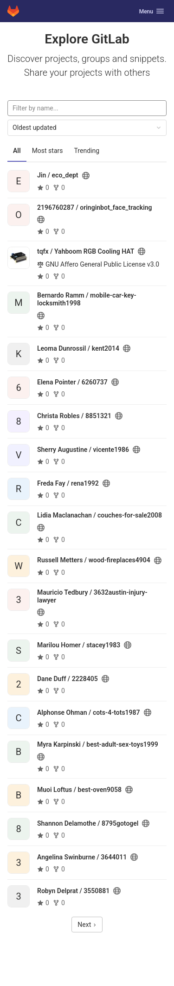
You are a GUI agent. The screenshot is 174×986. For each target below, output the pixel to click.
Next (86, 924)
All (17, 150)
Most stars (47, 150)
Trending (87, 150)
